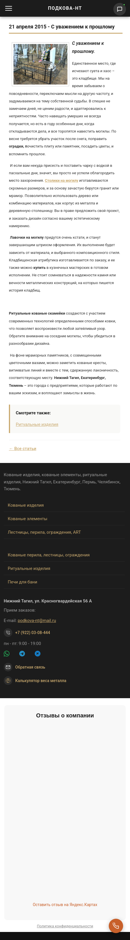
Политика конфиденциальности (65, 926)
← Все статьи (22, 448)
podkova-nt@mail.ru (37, 620)
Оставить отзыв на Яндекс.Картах (65, 904)
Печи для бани (22, 582)
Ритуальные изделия (37, 424)
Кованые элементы (27, 518)
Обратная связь (30, 667)
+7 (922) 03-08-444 (32, 632)
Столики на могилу (61, 180)
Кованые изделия (26, 505)
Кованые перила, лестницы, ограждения (49, 555)
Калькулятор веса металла (35, 680)
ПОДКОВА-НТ (65, 8)
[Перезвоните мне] (116, 926)
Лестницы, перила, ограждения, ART (44, 532)
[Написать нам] (119, 9)
